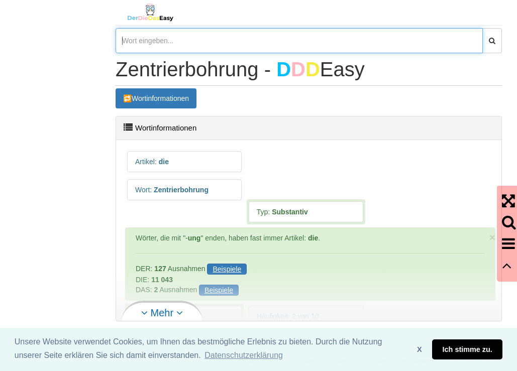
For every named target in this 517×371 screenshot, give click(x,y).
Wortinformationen (160, 98)
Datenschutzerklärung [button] (243, 355)
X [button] (419, 349)
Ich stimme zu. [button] (467, 349)
